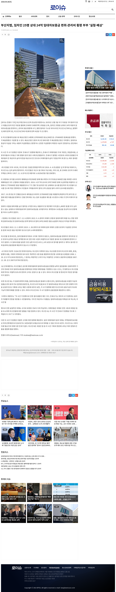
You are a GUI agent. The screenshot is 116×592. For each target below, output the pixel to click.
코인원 (110, 154)
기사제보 (36, 568)
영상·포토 (92, 16)
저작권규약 (91, 568)
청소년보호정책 (66, 568)
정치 (47, 16)
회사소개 (111, 1)
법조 (20, 16)
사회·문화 (34, 16)
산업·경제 (61, 16)
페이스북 (107, 34)
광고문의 (43, 568)
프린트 (8, 34)
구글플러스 (113, 34)
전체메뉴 (8, 16)
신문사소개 (27, 568)
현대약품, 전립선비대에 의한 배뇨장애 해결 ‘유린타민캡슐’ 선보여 (20, 459)
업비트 (100, 154)
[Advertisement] (21, 374)
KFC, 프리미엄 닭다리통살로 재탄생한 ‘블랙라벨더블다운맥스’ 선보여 (21, 464)
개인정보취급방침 (54, 568)
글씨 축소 (2, 34)
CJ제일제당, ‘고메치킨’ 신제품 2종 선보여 (13, 461)
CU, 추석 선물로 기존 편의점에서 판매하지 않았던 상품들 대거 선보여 (21, 469)
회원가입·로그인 (102, 1)
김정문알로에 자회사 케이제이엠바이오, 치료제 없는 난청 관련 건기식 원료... (23, 456)
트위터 (110, 34)
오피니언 (77, 16)
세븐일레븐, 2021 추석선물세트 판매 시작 (13, 466)
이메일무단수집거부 (80, 568)
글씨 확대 (5, 34)
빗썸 (90, 154)
